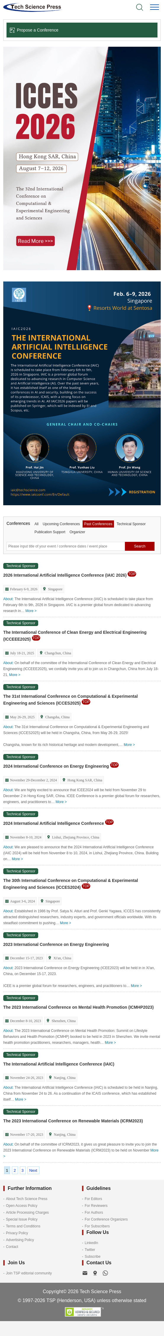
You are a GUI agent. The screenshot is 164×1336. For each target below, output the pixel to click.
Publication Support (49, 532)
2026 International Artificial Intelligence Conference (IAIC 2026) (69, 575)
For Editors (93, 1199)
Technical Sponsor (131, 524)
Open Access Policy (21, 1206)
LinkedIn (91, 1243)
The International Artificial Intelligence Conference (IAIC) (58, 1064)
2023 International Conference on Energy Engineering (56, 944)
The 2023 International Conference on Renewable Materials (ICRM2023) (73, 1120)
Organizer (77, 532)
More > (31, 611)
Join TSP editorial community (29, 1273)
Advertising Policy (20, 1240)
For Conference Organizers (106, 1219)
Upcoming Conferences (61, 524)
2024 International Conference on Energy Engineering (60, 766)
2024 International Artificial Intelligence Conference (58, 823)
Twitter (90, 1250)
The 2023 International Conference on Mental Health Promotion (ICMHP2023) (78, 1007)
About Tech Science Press (26, 1199)
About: (8, 599)
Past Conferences (98, 524)
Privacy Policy (17, 1233)
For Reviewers (96, 1206)
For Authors (94, 1212)
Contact (12, 1247)
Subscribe (92, 1256)
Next (33, 1170)
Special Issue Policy (22, 1219)
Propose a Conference (33, 30)
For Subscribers (97, 1226)
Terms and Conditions (23, 1226)
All (36, 524)
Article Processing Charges (27, 1212)
